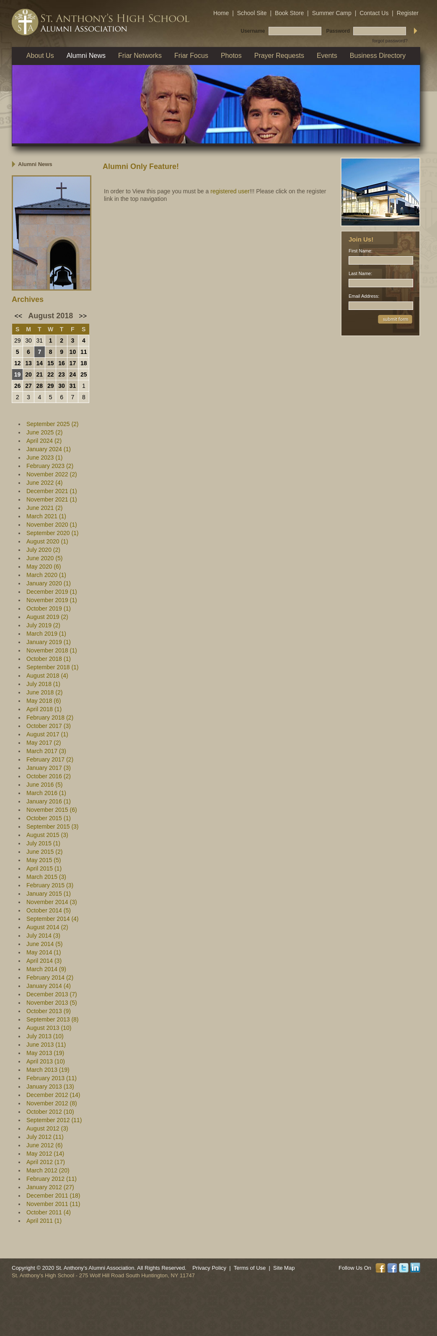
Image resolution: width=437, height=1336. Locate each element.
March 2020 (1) (46, 575)
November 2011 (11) (53, 1204)
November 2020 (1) (51, 524)
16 (61, 363)
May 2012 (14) (45, 1153)
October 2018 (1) (48, 658)
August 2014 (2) (47, 927)
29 (17, 340)
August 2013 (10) (48, 1027)
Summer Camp (332, 13)
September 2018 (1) (52, 667)
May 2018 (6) (43, 700)
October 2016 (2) (48, 776)
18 (83, 363)
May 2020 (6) (43, 566)
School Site (252, 13)
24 (73, 374)
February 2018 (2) (49, 717)
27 (28, 385)
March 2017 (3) (46, 751)
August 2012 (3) (47, 1128)
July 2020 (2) (43, 549)
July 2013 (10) (45, 1036)
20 (28, 374)
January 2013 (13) (50, 1086)
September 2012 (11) (54, 1120)
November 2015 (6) (51, 809)
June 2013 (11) (46, 1044)
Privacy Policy (209, 1268)
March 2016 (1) (46, 793)
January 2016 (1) (48, 801)
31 (39, 340)
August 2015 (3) (47, 835)
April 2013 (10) (45, 1061)
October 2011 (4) (48, 1212)
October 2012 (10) (50, 1111)
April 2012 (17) (45, 1162)
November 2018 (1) (51, 650)
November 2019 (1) (51, 600)
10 (73, 351)
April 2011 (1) (44, 1220)
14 (39, 363)
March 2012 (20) (48, 1170)
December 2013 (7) (51, 994)
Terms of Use (250, 1268)
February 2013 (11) (51, 1078)
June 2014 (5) (44, 944)
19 (17, 374)
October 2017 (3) (48, 726)
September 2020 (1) (52, 533)
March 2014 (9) (46, 969)
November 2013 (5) (51, 1002)
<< (19, 316)
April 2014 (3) (44, 960)
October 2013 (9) (48, 1011)
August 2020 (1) (47, 541)
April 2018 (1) (44, 709)
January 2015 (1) (48, 893)
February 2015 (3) (49, 885)
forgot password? (390, 40)
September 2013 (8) (52, 1019)
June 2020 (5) (44, 558)
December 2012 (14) (53, 1095)
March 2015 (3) (46, 876)
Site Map (284, 1268)
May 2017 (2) (43, 742)
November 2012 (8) (51, 1103)
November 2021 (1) (51, 499)
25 (83, 374)
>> (83, 316)
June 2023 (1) (44, 457)
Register (408, 13)
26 (17, 385)
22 (50, 374)
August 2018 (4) (47, 675)
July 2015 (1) (43, 843)
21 (39, 374)
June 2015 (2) (44, 851)
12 (17, 363)
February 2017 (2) (49, 759)
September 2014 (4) (52, 918)
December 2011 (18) (53, 1195)
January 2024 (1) (48, 449)
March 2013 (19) (48, 1069)
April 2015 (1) (44, 868)
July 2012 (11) (45, 1136)
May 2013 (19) (45, 1053)
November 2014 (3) (51, 902)
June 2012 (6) (44, 1145)
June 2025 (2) (44, 432)
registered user (229, 191)
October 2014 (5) (48, 910)
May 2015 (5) (43, 860)
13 (28, 363)
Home (221, 13)
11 (83, 351)
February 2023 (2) (49, 466)
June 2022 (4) (44, 482)
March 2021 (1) (46, 516)
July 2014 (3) (43, 935)
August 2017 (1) (47, 734)
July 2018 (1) (43, 684)
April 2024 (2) (44, 440)
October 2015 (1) (48, 818)
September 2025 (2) (52, 424)
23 (61, 374)
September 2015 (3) (52, 826)
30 (28, 340)
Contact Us (373, 13)
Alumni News (35, 164)
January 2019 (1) (48, 642)
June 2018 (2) (44, 692)
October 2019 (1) (48, 608)
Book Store (289, 13)
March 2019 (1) (46, 633)
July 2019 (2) (43, 625)
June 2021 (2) (44, 507)
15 (50, 363)
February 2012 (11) (51, 1178)
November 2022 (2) (51, 474)
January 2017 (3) (48, 767)
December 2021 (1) (51, 491)
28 (39, 385)
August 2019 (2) (47, 616)
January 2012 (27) (50, 1187)
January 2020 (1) (48, 583)
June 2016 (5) (44, 784)
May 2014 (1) (43, 952)
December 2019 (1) (51, 591)
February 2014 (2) (49, 977)
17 (73, 363)
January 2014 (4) (48, 986)
